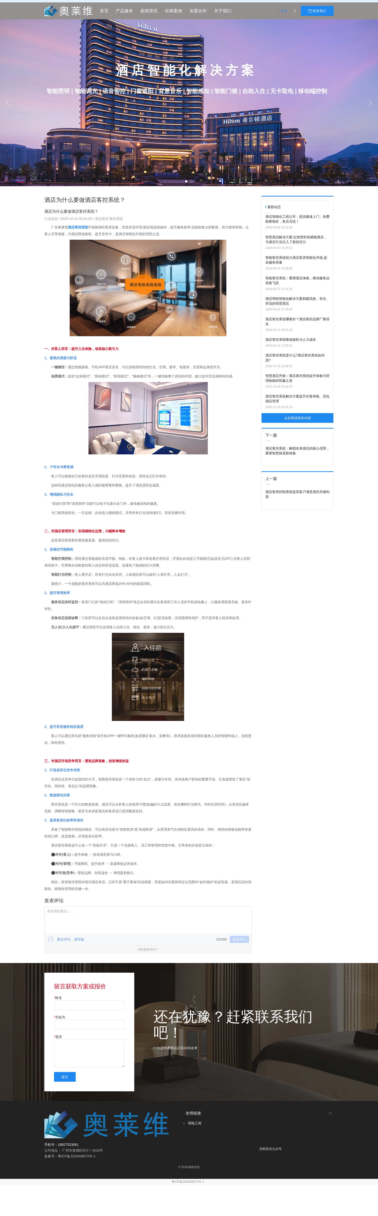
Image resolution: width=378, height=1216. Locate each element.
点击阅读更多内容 (297, 418)
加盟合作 (198, 10)
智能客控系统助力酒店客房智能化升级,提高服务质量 (296, 260)
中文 (282, 11)
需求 (58, 1037)
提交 (64, 1077)
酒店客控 (102, 219)
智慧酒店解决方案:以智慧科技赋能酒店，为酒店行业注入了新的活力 (296, 239)
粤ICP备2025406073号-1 (188, 1181)
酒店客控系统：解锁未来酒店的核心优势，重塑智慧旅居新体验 (297, 450)
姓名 (58, 998)
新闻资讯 (149, 10)
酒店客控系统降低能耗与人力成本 (290, 340)
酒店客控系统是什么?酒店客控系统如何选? (295, 357)
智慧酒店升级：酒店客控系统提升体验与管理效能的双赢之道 (297, 378)
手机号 (60, 1017)
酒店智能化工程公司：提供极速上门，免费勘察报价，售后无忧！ (297, 219)
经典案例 (173, 10)
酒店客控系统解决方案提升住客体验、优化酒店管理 (297, 398)
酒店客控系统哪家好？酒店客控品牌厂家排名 (297, 321)
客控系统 (116, 219)
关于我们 (222, 10)
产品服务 (124, 10)
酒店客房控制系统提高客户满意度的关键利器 (297, 494)
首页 (104, 10)
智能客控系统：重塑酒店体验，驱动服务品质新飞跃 (297, 280)
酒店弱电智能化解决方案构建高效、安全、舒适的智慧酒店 (297, 301)
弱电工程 (195, 1123)
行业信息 (51, 219)
